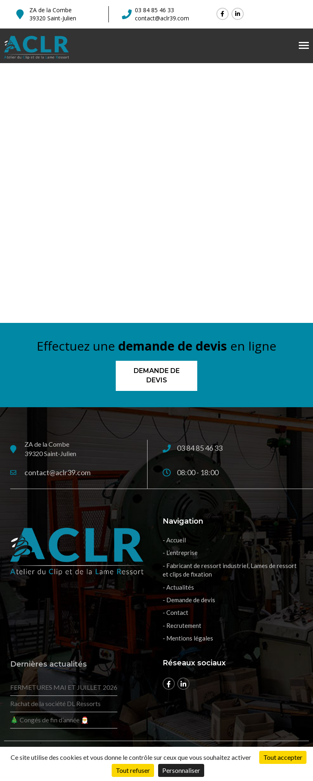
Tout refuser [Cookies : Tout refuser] (133, 770)
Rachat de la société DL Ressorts (55, 703)
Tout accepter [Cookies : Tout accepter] (282, 757)
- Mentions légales (188, 638)
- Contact (175, 612)
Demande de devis (157, 375)
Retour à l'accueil (157, 244)
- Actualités (178, 587)
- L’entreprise (180, 552)
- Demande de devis (189, 599)
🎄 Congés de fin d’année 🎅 (49, 720)
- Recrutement (182, 625)
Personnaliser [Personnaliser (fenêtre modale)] (181, 770)
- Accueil (174, 540)
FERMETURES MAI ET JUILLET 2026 (63, 687)
